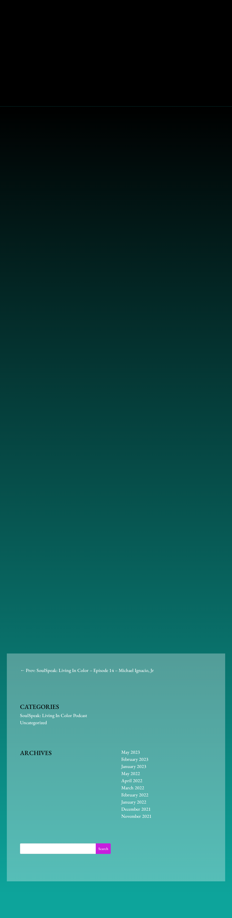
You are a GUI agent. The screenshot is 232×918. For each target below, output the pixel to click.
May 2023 (130, 752)
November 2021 (136, 816)
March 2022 (132, 788)
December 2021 (136, 809)
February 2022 (134, 795)
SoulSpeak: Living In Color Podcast (53, 715)
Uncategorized (33, 722)
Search (103, 848)
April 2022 (131, 780)
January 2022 (133, 802)
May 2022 (130, 773)
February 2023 (134, 759)
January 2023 (133, 766)
